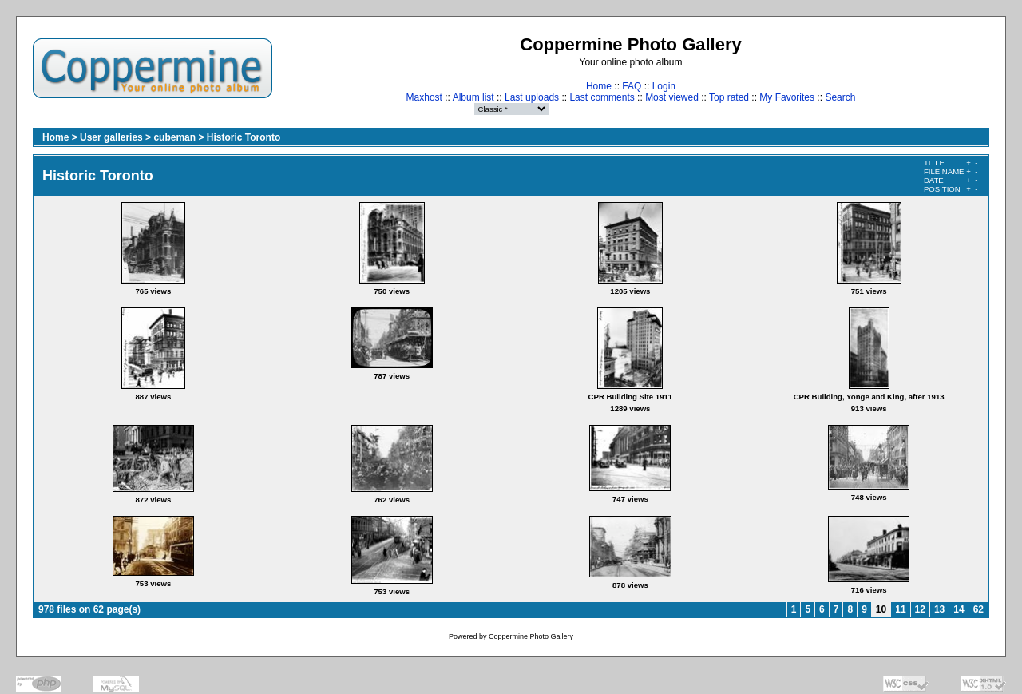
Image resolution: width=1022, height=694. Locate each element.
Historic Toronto (243, 137)
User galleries (111, 137)
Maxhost (424, 97)
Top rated (729, 97)
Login (663, 86)
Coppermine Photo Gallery (531, 636)
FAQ (631, 86)
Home (599, 86)
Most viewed (672, 97)
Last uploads (532, 97)
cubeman (174, 137)
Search (840, 97)
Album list (473, 97)
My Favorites (786, 97)
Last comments (601, 97)
